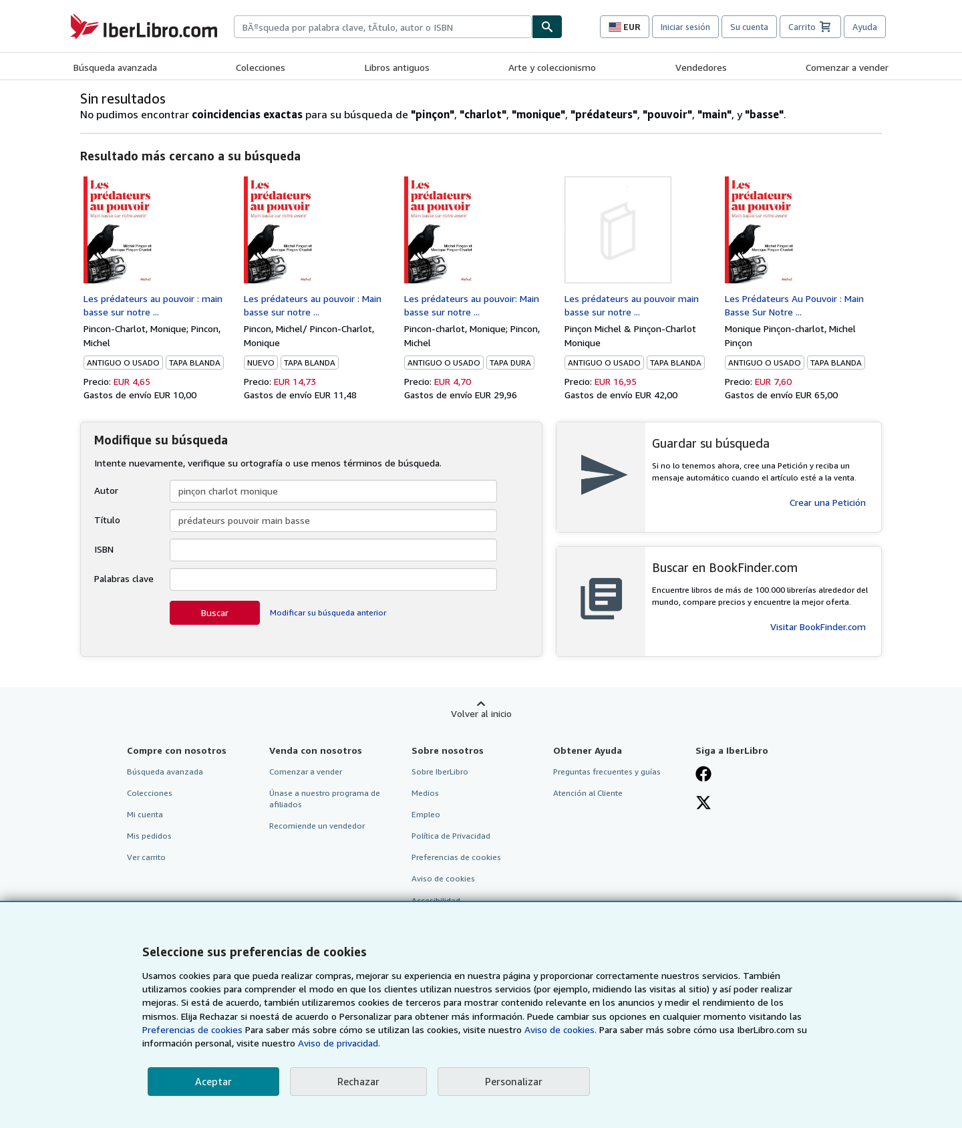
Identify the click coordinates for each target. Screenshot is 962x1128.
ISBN (104, 549)
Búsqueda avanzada (115, 67)
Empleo (426, 814)
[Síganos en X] (703, 804)
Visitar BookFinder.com (818, 626)
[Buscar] (547, 26)
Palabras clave (124, 578)
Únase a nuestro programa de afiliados (324, 798)
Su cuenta (749, 26)
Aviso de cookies (443, 878)
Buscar (214, 612)
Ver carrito (146, 857)
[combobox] (383, 26)
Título (107, 519)
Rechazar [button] (358, 1081)
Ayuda (864, 26)
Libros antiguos (397, 67)
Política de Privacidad (451, 836)
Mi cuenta (145, 814)
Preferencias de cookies (192, 1029)
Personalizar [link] (513, 1081)
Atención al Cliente (588, 793)
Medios (425, 793)
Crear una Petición (828, 502)
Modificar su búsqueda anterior (328, 612)
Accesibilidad (436, 900)
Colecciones (260, 67)
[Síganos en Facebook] (703, 775)
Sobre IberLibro (440, 771)
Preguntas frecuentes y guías (607, 771)
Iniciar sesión (685, 26)
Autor (106, 490)
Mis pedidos (149, 836)
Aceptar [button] (213, 1081)
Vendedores (701, 67)
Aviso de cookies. (560, 1029)
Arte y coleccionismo (552, 67)
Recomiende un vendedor (317, 826)
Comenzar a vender (847, 67)
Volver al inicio (481, 713)
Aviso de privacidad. (339, 1042)
